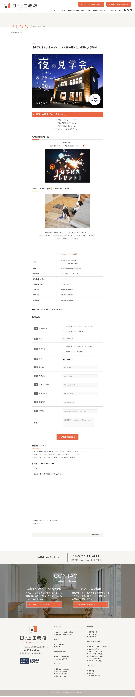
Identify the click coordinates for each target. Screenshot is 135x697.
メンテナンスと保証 (94, 662)
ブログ (57, 648)
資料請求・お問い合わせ (117, 4)
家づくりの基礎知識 (61, 658)
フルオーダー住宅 (60, 673)
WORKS (95, 10)
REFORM (103, 10)
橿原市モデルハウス (61, 670)
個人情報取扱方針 (93, 677)
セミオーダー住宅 (60, 675)
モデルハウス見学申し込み (90, 4)
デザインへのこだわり (95, 653)
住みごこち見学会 (60, 660)
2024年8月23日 (95, 536)
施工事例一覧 (92, 633)
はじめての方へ (93, 650)
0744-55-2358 (47, 465)
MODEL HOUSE (85, 10)
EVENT (63, 10)
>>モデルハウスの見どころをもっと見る (47, 309)
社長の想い (91, 672)
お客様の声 (91, 638)
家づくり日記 (92, 636)
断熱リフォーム (60, 677)
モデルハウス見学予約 (41, 607)
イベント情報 (59, 646)
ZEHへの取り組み (93, 660)
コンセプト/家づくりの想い (97, 648)
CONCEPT (55, 10)
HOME (13, 32)
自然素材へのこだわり (95, 657)
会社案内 (90, 674)
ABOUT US (118, 10)
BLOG (111, 10)
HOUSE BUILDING (73, 10)
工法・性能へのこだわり (96, 655)
